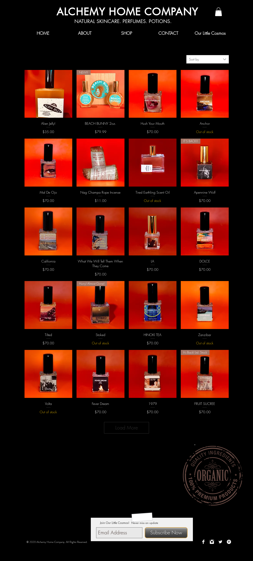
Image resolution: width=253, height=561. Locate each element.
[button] (218, 11)
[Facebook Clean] (203, 542)
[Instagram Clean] (212, 542)
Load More (126, 427)
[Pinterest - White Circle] (229, 542)
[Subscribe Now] (166, 532)
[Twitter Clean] (220, 542)
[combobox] (207, 59)
